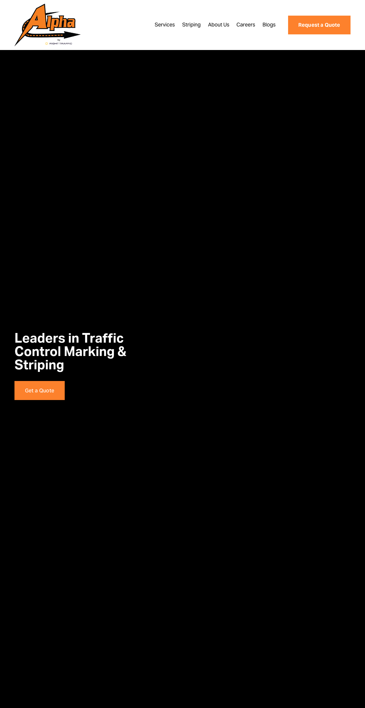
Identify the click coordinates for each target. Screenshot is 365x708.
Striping (191, 24)
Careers (245, 24)
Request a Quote (319, 25)
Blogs (269, 24)
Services (165, 24)
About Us (218, 24)
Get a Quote (39, 390)
